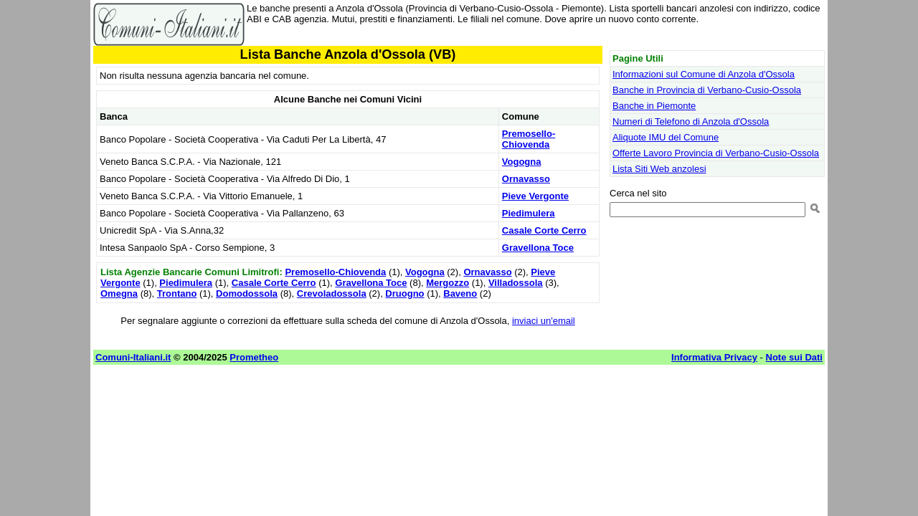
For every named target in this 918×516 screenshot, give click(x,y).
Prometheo (254, 357)
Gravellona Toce (538, 247)
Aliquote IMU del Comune (665, 137)
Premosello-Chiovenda (528, 139)
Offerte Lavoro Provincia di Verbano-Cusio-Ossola (715, 153)
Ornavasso (526, 178)
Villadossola (515, 282)
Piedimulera (528, 213)
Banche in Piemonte (654, 105)
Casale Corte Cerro (544, 230)
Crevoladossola (331, 293)
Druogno (404, 293)
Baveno (460, 293)
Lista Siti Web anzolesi (659, 168)
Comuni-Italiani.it (133, 357)
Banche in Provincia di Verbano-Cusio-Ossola (706, 90)
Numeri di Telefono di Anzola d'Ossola (690, 121)
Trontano (177, 293)
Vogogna (521, 161)
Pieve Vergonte (535, 196)
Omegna (119, 293)
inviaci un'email (543, 320)
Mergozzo (447, 282)
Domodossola (247, 293)
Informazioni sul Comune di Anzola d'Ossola (703, 74)
